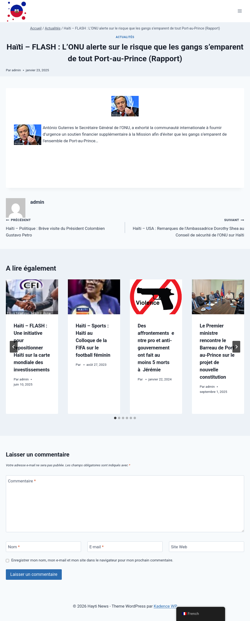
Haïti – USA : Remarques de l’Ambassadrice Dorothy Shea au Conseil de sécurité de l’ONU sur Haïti (186, 226)
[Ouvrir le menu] (239, 11)
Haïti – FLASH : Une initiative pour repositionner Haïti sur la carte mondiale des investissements (32, 348)
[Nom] (43, 546)
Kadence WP (165, 606)
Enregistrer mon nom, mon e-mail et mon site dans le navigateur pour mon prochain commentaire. (92, 560)
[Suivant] (236, 347)
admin (16, 70)
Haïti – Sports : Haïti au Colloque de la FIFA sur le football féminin (93, 340)
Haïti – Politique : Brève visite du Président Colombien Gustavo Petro (63, 226)
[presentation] (32, 296)
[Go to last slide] (14, 347)
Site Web (179, 546)
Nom (14, 546)
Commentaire (22, 480)
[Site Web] (206, 546)
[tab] (115, 418)
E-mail (96, 546)
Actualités (125, 37)
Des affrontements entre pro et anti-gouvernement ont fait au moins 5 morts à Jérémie (156, 348)
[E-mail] (125, 546)
